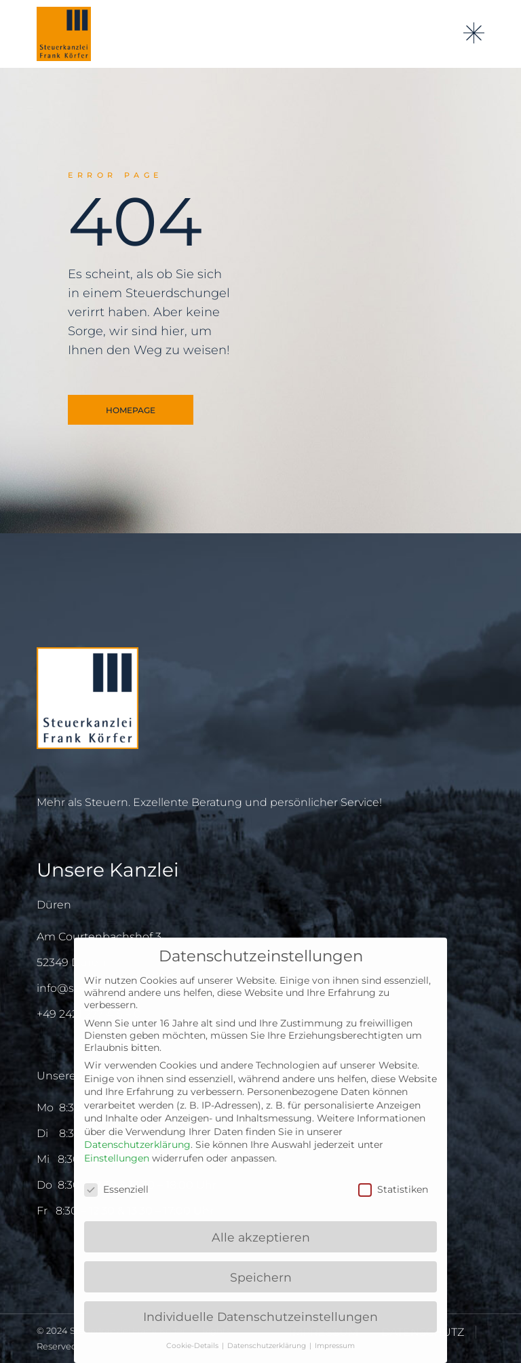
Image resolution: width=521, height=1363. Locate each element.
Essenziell (116, 1189)
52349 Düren (71, 962)
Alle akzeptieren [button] (261, 1237)
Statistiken (393, 1189)
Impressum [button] (335, 1345)
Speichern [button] (261, 1277)
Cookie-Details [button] (193, 1345)
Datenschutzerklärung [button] (267, 1345)
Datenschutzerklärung (137, 1144)
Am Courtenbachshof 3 (99, 936)
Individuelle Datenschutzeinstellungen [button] (260, 1316)
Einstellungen (116, 1158)
